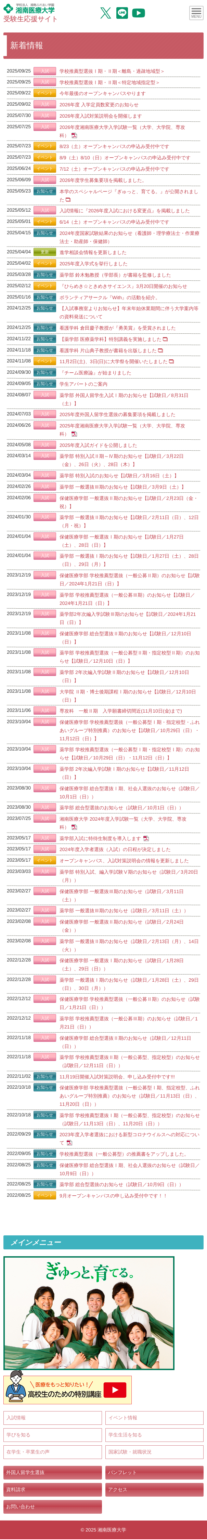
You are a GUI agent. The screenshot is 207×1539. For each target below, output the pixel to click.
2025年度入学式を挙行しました (94, 263)
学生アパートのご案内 (83, 384)
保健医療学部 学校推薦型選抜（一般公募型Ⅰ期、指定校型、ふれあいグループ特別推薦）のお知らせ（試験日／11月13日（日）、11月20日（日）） (130, 1096)
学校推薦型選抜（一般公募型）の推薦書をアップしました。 (124, 1154)
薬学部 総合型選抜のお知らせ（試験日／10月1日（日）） (122, 807)
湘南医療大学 (112, 1530)
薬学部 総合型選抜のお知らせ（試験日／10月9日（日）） (122, 1184)
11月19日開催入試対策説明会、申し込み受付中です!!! (117, 1076)
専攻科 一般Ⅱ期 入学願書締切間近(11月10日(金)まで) (121, 711)
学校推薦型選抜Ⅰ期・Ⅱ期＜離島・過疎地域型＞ (112, 71)
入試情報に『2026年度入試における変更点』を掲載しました (125, 210)
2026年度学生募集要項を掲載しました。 (103, 180)
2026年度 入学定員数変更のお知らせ (99, 104)
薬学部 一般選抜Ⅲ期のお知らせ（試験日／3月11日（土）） (124, 910)
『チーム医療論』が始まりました (95, 372)
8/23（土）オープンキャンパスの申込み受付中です (114, 146)
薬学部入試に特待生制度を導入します (100, 838)
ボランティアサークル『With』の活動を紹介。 (110, 297)
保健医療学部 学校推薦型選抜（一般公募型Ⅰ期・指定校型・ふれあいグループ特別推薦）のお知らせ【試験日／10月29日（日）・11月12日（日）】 (130, 730)
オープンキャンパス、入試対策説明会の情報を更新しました (124, 860)
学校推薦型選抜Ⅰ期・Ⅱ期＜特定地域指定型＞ (110, 82)
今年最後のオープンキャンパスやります (103, 93)
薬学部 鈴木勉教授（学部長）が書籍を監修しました (115, 275)
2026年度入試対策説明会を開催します (101, 116)
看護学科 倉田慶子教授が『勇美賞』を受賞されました (118, 328)
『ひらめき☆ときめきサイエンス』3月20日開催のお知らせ (123, 286)
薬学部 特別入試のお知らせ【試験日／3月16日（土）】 (119, 475)
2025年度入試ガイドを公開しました (98, 445)
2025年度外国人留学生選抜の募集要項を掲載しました (118, 414)
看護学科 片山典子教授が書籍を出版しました (108, 350)
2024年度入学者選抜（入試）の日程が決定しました (115, 849)
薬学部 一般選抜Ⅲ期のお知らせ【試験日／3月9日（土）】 (123, 487)
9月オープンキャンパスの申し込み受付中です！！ (114, 1195)
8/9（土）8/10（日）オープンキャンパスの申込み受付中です (125, 157)
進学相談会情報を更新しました (93, 252)
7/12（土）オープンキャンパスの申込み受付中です (114, 169)
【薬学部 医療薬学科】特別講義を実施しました (110, 339)
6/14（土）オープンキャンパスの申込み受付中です (114, 222)
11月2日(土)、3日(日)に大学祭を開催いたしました (114, 361)
